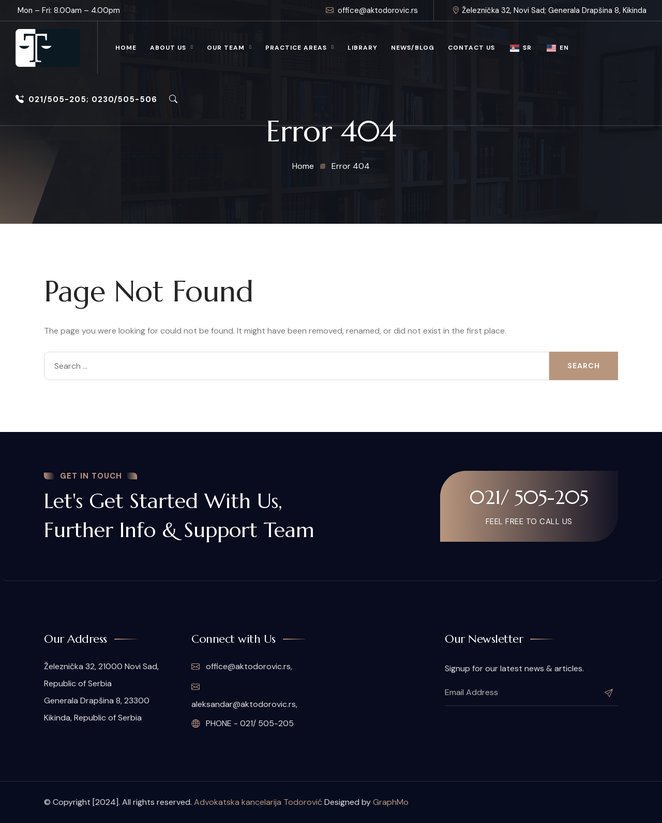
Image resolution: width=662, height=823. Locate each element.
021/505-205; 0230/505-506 (86, 99)
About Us (168, 48)
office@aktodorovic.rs (372, 10)
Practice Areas (296, 48)
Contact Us (471, 48)
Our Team (226, 48)
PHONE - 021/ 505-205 (242, 723)
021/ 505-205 (529, 497)
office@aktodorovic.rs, (241, 666)
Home (126, 48)
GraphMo (391, 802)
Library (363, 48)
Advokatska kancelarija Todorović (258, 802)
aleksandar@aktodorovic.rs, (244, 696)
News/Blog (412, 48)
